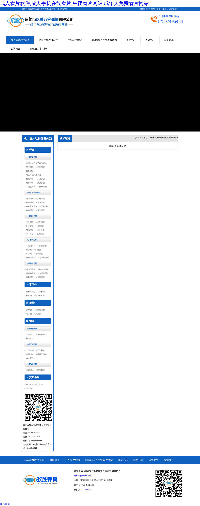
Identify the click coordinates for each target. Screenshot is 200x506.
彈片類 (29, 310)
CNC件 (29, 388)
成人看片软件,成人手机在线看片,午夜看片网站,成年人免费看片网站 (74, 3)
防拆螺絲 (41, 370)
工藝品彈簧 (30, 187)
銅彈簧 (38, 250)
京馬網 (88, 489)
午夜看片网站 (75, 40)
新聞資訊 (169, 40)
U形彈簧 (40, 226)
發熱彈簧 (30, 277)
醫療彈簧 (43, 187)
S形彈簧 (40, 234)
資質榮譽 (154, 460)
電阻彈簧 (41, 277)
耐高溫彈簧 (44, 269)
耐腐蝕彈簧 (30, 273)
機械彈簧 (30, 179)
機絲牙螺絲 (42, 354)
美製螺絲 (30, 354)
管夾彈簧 (30, 167)
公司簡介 (15, 48)
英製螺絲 (41, 350)
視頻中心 (150, 40)
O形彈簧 (40, 230)
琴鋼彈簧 (39, 254)
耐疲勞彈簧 (30, 269)
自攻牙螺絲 (30, 358)
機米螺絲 (30, 338)
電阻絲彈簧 (44, 257)
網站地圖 (173, 9)
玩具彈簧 (41, 179)
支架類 (38, 314)
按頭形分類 (161, 138)
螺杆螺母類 (30, 292)
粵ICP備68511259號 (83, 475)
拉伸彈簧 (41, 198)
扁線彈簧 (30, 210)
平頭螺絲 (30, 335)
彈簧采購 (144, 9)
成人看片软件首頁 (20, 40)
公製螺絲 (30, 350)
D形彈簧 (29, 226)
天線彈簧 (45, 206)
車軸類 (42, 292)
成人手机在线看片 (48, 40)
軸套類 (29, 295)
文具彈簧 (41, 183)
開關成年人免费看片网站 (104, 40)
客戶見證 (138, 460)
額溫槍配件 (40, 295)
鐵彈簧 (29, 250)
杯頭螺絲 (41, 335)
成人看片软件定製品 (34, 384)
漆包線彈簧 (30, 257)
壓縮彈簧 (30, 198)
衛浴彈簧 (41, 167)
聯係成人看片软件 (158, 9)
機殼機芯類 (40, 310)
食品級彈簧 (44, 273)
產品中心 (131, 40)
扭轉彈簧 (30, 202)
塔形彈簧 (41, 222)
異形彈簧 (41, 210)
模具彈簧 (30, 171)
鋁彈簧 (29, 254)
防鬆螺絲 (30, 370)
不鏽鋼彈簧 (30, 246)
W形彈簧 (29, 234)
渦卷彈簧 (41, 202)
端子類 (29, 314)
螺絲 (152, 138)
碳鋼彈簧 (43, 246)
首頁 (135, 138)
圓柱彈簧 (30, 222)
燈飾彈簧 (30, 183)
